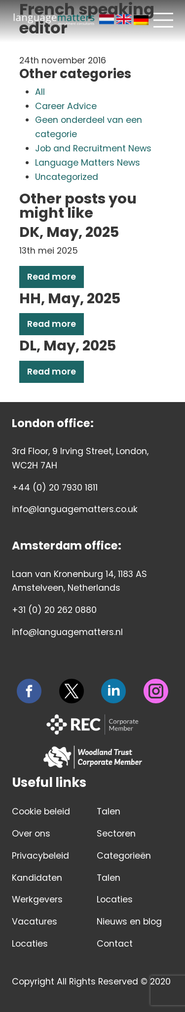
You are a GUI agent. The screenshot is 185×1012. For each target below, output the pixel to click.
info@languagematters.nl (67, 632)
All (40, 92)
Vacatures (34, 921)
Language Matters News (87, 163)
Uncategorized (66, 177)
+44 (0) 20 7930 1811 (55, 487)
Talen (108, 811)
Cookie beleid (41, 811)
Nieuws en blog (129, 921)
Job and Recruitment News (93, 148)
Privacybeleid (40, 856)
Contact (115, 944)
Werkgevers (37, 899)
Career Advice (66, 106)
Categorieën (124, 856)
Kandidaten (37, 878)
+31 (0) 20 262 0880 (54, 610)
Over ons (31, 833)
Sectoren (116, 833)
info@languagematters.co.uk (75, 509)
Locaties (30, 944)
